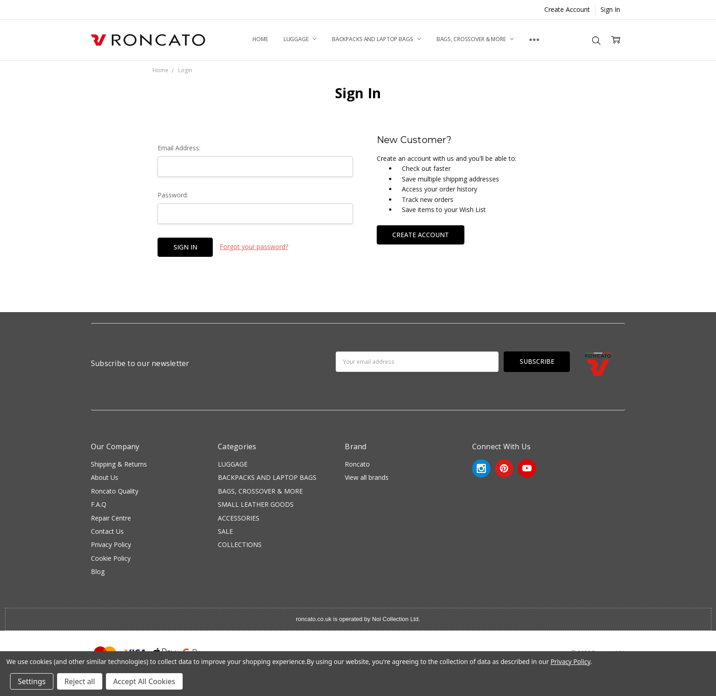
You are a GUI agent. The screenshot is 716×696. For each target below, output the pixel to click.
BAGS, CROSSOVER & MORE (475, 39)
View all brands (367, 477)
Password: (173, 195)
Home (260, 39)
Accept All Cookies (144, 681)
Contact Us (107, 531)
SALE (225, 531)
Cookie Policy (111, 558)
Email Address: (179, 147)
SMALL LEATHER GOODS (256, 504)
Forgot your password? (254, 246)
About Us (104, 477)
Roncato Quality (114, 491)
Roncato (357, 464)
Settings (32, 681)
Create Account (567, 9)
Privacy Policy (111, 544)
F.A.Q (98, 504)
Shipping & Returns (119, 464)
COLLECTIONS (240, 544)
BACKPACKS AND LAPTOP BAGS (376, 39)
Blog (98, 571)
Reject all (79, 681)
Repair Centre (111, 518)
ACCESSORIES (238, 518)
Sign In (610, 9)
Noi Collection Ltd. (396, 619)
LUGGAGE (300, 39)
